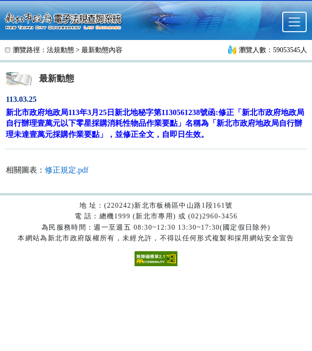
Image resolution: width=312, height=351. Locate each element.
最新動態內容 (101, 50)
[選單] (294, 22)
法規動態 (60, 50)
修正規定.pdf (66, 170)
